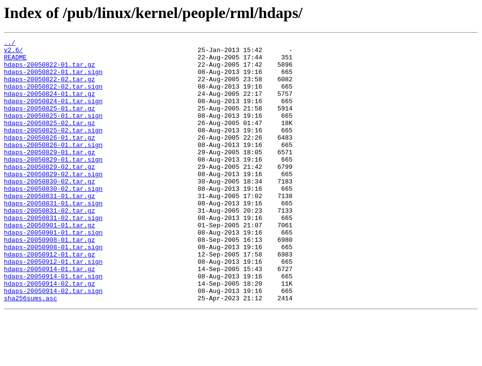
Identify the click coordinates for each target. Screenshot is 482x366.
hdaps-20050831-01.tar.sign (53, 236)
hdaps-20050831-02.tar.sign (53, 254)
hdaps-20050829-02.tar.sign (53, 201)
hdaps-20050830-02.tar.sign (53, 219)
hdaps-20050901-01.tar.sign (53, 271)
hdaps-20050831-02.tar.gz (49, 245)
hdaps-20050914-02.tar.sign (53, 341)
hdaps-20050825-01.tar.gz (49, 122)
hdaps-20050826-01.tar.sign (53, 166)
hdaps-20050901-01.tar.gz (49, 262)
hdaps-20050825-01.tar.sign (53, 131)
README (15, 61)
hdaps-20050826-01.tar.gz (49, 157)
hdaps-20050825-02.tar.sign (53, 149)
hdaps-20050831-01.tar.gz (49, 227)
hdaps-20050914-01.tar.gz (49, 315)
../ (9, 43)
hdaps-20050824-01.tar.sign (53, 114)
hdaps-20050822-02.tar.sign (53, 96)
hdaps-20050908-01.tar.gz (49, 280)
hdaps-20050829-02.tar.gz (49, 192)
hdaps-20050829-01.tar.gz (49, 175)
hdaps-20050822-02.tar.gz (49, 87)
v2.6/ (13, 52)
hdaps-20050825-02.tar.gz (49, 140)
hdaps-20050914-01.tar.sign (53, 324)
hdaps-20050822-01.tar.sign (53, 78)
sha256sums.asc (30, 350)
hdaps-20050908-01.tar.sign (53, 289)
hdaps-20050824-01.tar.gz (49, 105)
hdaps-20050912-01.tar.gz (49, 297)
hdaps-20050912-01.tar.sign (53, 306)
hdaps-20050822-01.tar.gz (49, 70)
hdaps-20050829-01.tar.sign (53, 184)
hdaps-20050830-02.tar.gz (49, 210)
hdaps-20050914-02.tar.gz (49, 333)
